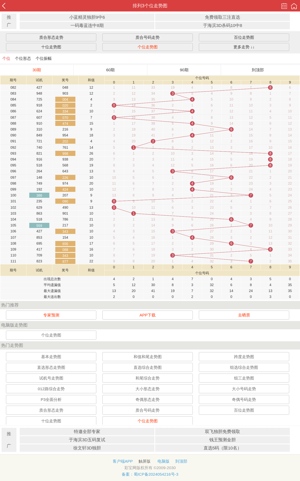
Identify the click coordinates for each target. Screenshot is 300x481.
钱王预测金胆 (222, 439)
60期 (110, 70)
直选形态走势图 (51, 367)
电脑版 (163, 461)
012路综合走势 (51, 389)
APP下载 (147, 315)
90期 (184, 70)
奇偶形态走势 (147, 399)
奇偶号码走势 (244, 399)
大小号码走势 (244, 389)
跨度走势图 (244, 356)
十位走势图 (51, 47)
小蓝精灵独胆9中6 (87, 17)
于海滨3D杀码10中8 (222, 25)
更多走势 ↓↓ (244, 47)
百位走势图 (244, 37)
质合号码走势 (147, 37)
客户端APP (123, 461)
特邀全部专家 (87, 431)
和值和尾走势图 (148, 356)
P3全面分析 (51, 399)
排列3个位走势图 (150, 5)
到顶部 (258, 70)
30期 (37, 70)
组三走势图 (244, 378)
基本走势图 (51, 356)
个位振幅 (44, 58)
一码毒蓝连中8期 (87, 25)
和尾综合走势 (147, 378)
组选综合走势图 (244, 367)
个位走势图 (148, 47)
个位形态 (23, 58)
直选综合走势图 (148, 367)
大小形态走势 (147, 389)
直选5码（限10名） (223, 448)
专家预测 (51, 315)
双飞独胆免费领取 (222, 431)
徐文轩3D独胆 (87, 448)
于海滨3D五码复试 (87, 439)
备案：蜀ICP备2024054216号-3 (150, 474)
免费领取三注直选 (222, 17)
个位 (6, 58)
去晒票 (244, 315)
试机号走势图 (51, 378)
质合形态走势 (51, 37)
